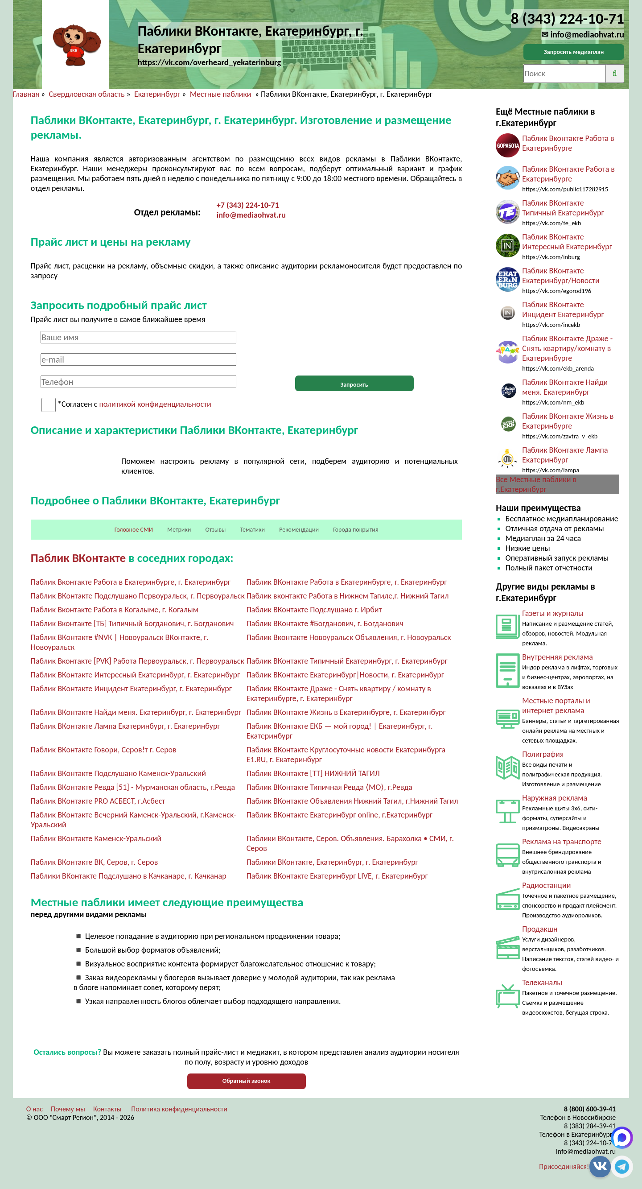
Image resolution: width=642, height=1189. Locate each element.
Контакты (107, 1109)
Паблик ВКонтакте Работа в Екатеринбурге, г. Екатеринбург (347, 582)
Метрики (179, 529)
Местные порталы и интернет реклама (556, 705)
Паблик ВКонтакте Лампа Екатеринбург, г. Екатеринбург (125, 726)
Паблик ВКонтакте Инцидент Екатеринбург (563, 309)
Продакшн (539, 929)
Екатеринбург (157, 94)
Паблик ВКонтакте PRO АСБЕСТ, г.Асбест (98, 801)
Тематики (252, 529)
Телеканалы (542, 982)
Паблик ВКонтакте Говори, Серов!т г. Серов (104, 750)
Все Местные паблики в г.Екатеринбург (536, 484)
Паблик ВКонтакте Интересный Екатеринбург (567, 242)
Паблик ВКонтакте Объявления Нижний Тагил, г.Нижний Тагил (352, 801)
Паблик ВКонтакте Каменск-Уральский (96, 838)
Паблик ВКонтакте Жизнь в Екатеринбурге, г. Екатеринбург (346, 712)
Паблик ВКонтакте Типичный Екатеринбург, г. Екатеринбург (347, 661)
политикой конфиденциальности (155, 404)
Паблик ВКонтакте (78, 557)
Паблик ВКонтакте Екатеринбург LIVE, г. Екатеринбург (337, 876)
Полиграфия (543, 754)
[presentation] (354, 348)
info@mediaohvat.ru (251, 215)
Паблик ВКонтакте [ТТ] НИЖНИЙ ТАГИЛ (313, 773)
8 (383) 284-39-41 (590, 1126)
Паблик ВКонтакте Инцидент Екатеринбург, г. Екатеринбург (131, 689)
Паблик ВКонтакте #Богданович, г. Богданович (325, 623)
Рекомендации (299, 529)
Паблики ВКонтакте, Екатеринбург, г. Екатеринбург (332, 862)
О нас (34, 1109)
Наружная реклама (554, 798)
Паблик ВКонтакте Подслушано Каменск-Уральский (118, 773)
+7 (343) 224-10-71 (248, 205)
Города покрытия (355, 529)
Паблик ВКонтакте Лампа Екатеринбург (565, 455)
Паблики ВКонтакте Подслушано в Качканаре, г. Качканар (128, 876)
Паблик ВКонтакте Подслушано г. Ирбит (314, 610)
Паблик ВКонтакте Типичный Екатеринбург (563, 208)
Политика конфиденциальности (179, 1109)
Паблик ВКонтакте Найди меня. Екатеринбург (565, 387)
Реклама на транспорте (561, 841)
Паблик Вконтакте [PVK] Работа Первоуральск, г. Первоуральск (137, 661)
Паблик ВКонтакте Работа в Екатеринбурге (568, 174)
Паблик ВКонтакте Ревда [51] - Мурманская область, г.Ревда (133, 787)
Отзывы (215, 529)
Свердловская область (86, 94)
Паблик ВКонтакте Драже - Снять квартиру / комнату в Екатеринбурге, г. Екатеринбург (339, 693)
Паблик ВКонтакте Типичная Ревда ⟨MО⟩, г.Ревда (329, 787)
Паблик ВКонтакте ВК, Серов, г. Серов (94, 862)
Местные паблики (221, 94)
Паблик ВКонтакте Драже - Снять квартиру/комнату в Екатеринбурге (567, 348)
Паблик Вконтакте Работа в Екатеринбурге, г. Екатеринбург (130, 582)
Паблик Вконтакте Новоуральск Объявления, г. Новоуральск (349, 637)
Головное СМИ (134, 529)
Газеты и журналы (553, 613)
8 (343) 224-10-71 (590, 1143)
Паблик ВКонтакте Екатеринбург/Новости (560, 275)
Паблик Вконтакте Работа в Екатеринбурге (568, 143)
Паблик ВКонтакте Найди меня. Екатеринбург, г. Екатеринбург (136, 712)
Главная (26, 94)
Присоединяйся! (564, 1166)
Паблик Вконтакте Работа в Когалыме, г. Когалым (114, 610)
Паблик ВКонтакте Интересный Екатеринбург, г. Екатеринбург (135, 675)
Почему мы (68, 1109)
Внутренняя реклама (557, 657)
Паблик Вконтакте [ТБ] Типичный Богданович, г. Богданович (132, 623)
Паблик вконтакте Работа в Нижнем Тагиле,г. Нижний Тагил (348, 596)
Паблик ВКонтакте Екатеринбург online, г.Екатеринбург (339, 815)
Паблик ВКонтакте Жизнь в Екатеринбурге (567, 421)
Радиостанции (546, 885)
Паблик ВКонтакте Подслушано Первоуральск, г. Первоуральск (138, 596)
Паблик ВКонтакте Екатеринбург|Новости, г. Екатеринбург (345, 675)
